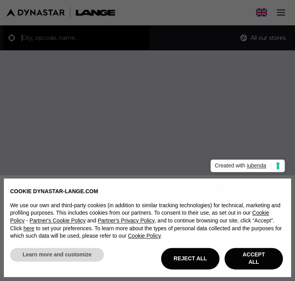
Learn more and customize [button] (57, 256)
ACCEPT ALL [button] (253, 260)
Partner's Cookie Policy (58, 222)
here (28, 230)
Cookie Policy (144, 238)
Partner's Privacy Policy (126, 222)
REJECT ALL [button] (190, 260)
